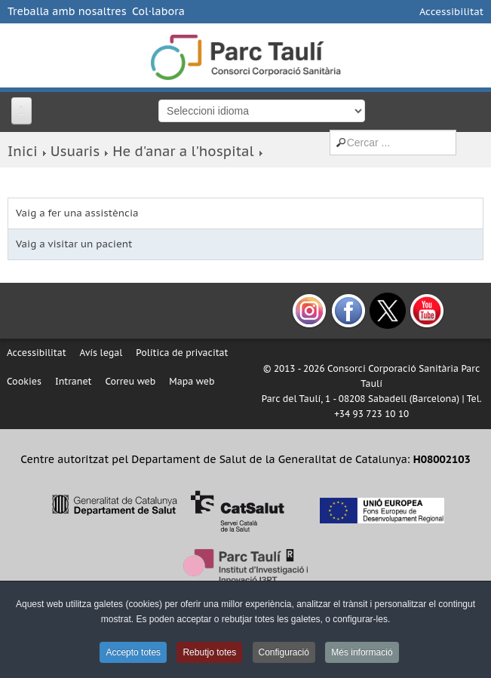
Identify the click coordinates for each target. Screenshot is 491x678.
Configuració (284, 652)
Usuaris (75, 151)
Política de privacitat (182, 352)
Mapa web (191, 381)
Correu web (130, 381)
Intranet (73, 381)
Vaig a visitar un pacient (74, 244)
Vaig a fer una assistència (77, 213)
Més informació (361, 652)
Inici (23, 151)
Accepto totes (133, 652)
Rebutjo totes (209, 652)
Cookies (24, 381)
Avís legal (101, 352)
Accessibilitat (451, 11)
